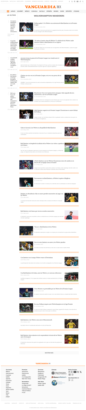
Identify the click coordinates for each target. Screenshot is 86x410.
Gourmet (20, 11)
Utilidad (76, 11)
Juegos (13, 11)
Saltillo (42, 11)
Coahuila (34, 11)
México (27, 11)
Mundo (56, 11)
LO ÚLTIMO (11, 15)
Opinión (49, 11)
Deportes (69, 11)
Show (62, 11)
